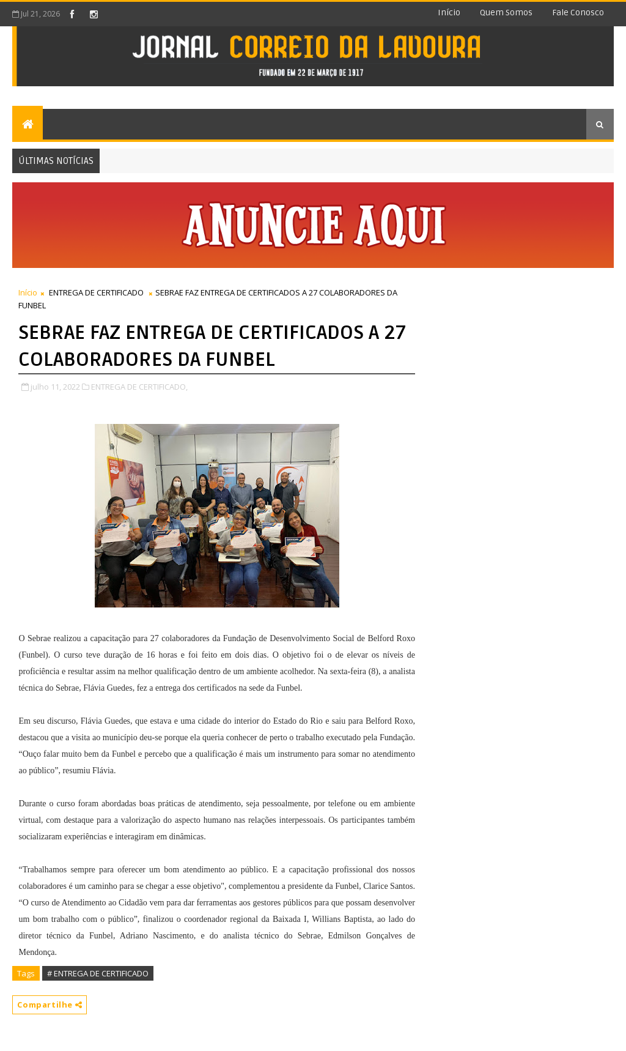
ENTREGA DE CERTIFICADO (96, 292)
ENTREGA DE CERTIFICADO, (139, 386)
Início (449, 12)
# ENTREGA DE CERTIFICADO (98, 973)
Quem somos (506, 12)
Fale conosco (578, 12)
